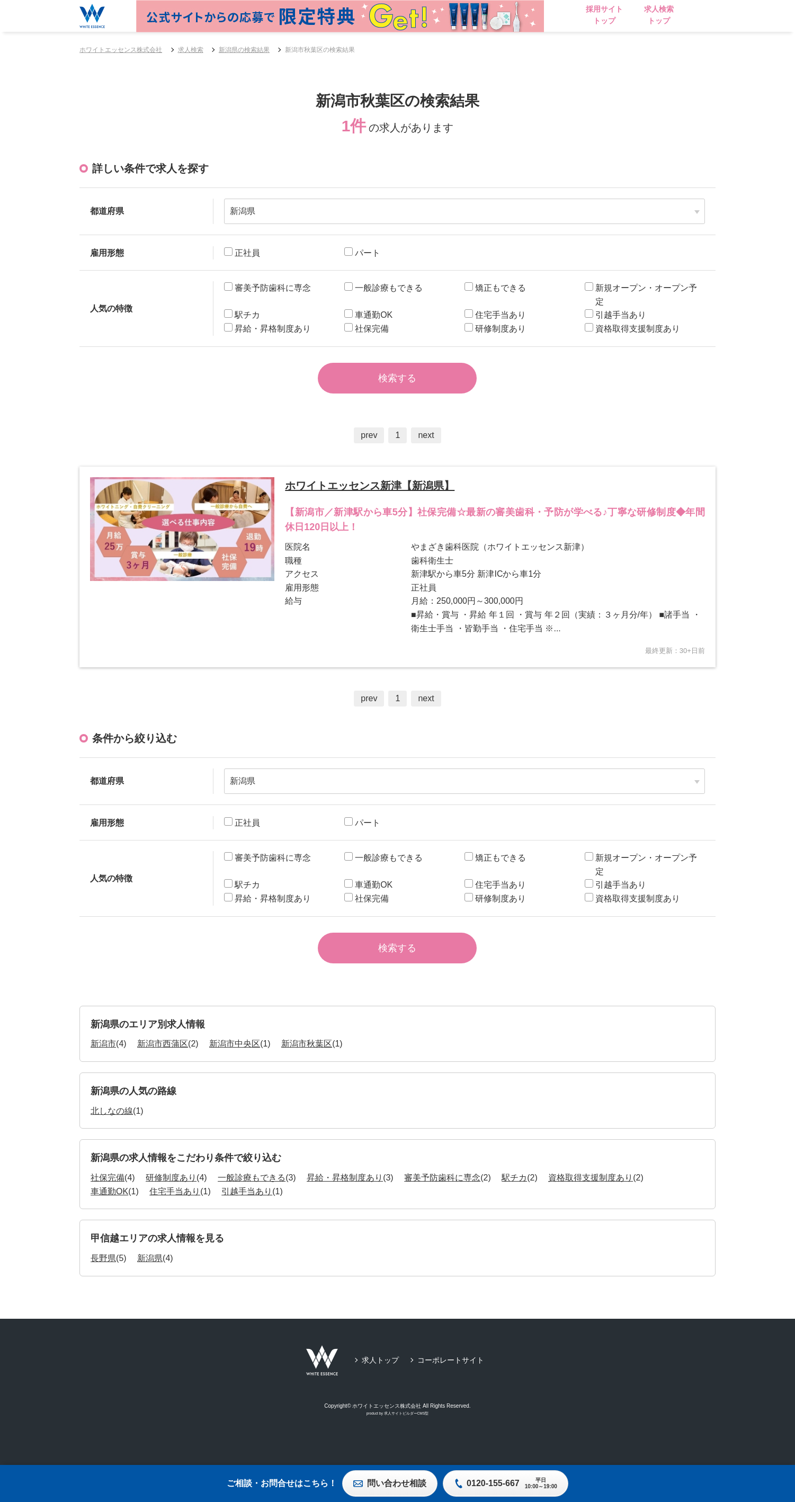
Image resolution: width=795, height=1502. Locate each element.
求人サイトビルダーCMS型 (406, 1434)
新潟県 (150, 1279)
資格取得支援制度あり (590, 1198)
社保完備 (107, 1198)
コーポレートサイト (450, 1381)
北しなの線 (112, 1132)
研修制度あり (171, 1198)
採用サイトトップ (635, 15)
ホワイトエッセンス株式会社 (120, 49)
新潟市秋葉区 (306, 1064)
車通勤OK (109, 1212)
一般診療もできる (251, 1198)
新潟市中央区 (234, 1064)
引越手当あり (246, 1212)
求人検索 (190, 49)
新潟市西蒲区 (162, 1064)
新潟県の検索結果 (244, 49)
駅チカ (514, 1198)
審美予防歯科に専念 (442, 1198)
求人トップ (380, 1381)
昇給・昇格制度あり (345, 1198)
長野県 (103, 1279)
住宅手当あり (174, 1212)
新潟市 (103, 1064)
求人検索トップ (690, 15)
